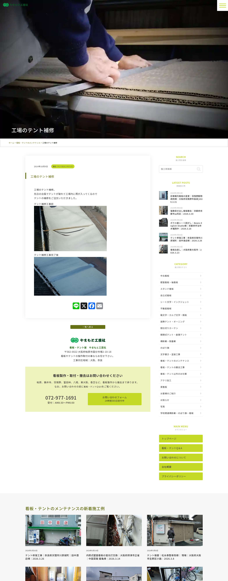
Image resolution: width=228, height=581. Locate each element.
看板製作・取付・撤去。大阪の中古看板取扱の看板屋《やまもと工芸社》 (120, 566)
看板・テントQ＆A (92, 258)
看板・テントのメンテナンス (64, 32)
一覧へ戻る (88, 195)
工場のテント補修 (48, 41)
